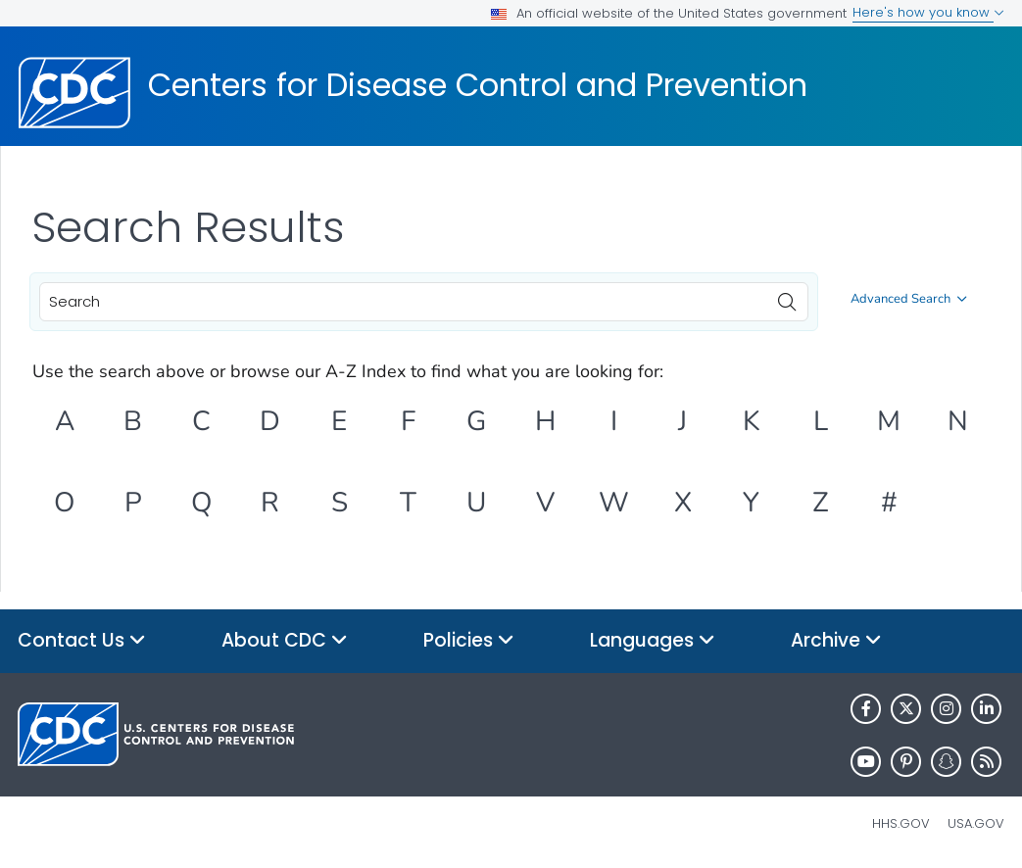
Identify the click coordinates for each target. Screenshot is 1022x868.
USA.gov (976, 823)
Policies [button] (468, 641)
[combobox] (423, 301)
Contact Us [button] (82, 641)
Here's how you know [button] (928, 12)
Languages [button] (652, 641)
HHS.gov (901, 823)
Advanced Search (909, 299)
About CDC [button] (284, 641)
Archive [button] (836, 641)
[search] (787, 297)
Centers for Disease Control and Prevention (477, 85)
